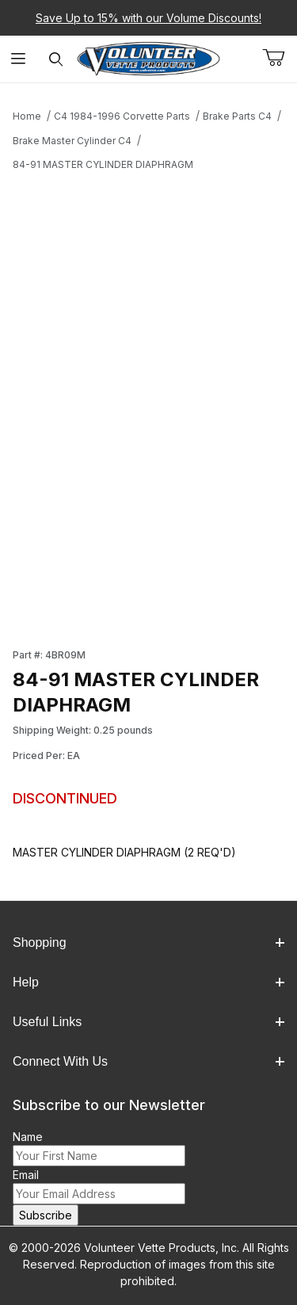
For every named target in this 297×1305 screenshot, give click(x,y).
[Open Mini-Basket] (279, 58)
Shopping (148, 942)
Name (28, 1136)
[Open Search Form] (55, 59)
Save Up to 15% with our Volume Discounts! (148, 18)
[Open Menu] (18, 59)
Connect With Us (148, 1061)
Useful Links (148, 1021)
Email (26, 1174)
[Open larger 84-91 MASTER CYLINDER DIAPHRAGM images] (148, 319)
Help (148, 982)
